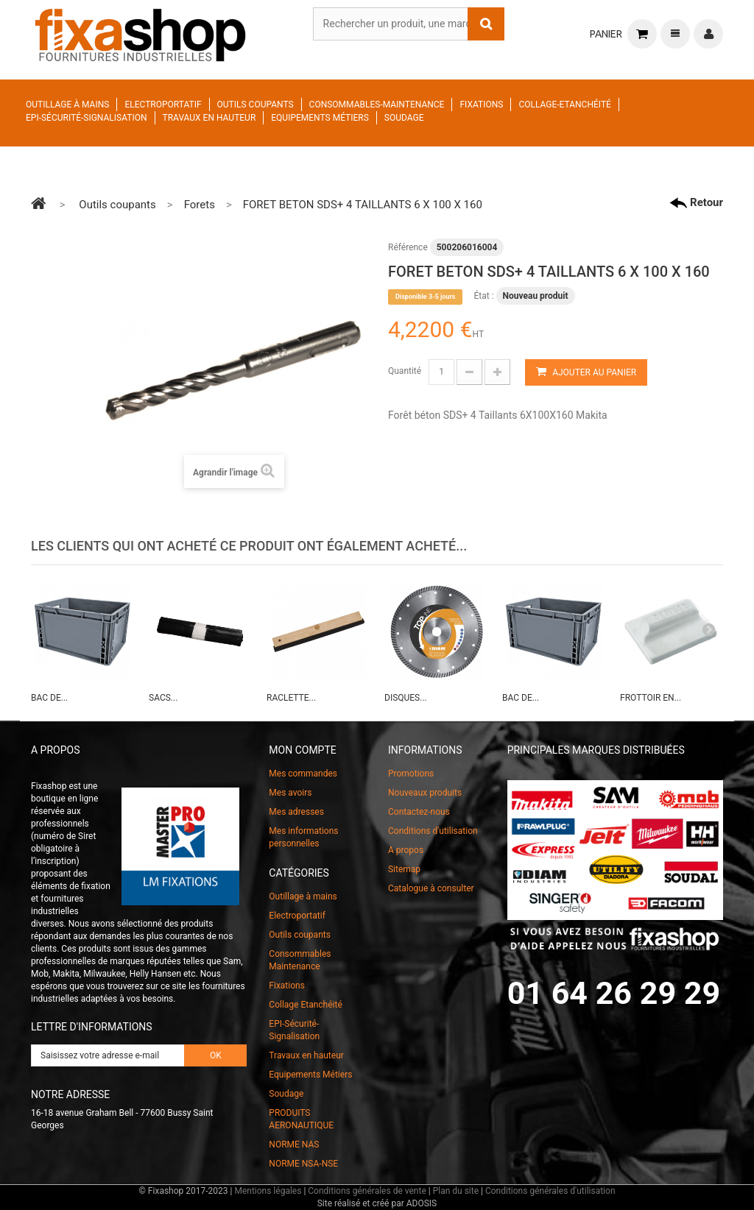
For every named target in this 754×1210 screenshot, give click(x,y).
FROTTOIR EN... (650, 698)
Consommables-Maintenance (377, 104)
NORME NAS (294, 1144)
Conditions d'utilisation (433, 831)
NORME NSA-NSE (303, 1163)
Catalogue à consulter (431, 888)
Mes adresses (296, 812)
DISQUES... (405, 698)
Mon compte (302, 750)
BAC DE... (49, 698)
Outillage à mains (67, 104)
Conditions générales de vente (367, 1191)
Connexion (708, 34)
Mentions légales (267, 1191)
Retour (696, 202)
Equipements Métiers (320, 118)
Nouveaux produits (425, 793)
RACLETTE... (291, 698)
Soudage (404, 118)
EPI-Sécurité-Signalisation (86, 118)
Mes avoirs (290, 793)
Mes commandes (303, 773)
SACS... (163, 698)
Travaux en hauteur (209, 118)
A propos (405, 850)
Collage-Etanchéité (564, 104)
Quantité (404, 371)
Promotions (411, 773)
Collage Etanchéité (305, 1005)
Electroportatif (162, 104)
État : (483, 296)
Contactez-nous (419, 812)
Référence (408, 247)
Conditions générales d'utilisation (550, 1191)
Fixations (481, 104)
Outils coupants (255, 104)
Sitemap (404, 869)
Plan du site (456, 1191)
